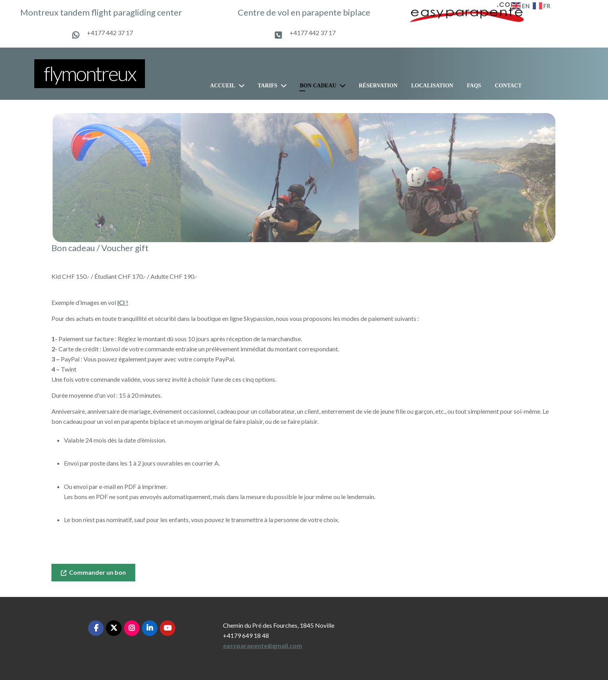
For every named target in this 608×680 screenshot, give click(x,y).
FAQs (474, 86)
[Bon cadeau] (344, 85)
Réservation (378, 86)
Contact (508, 86)
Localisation (432, 86)
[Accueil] (243, 85)
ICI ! (122, 302)
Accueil (222, 86)
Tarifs (267, 86)
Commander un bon (93, 572)
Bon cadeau (318, 86)
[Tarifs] (285, 85)
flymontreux (90, 73)
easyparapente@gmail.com (262, 645)
